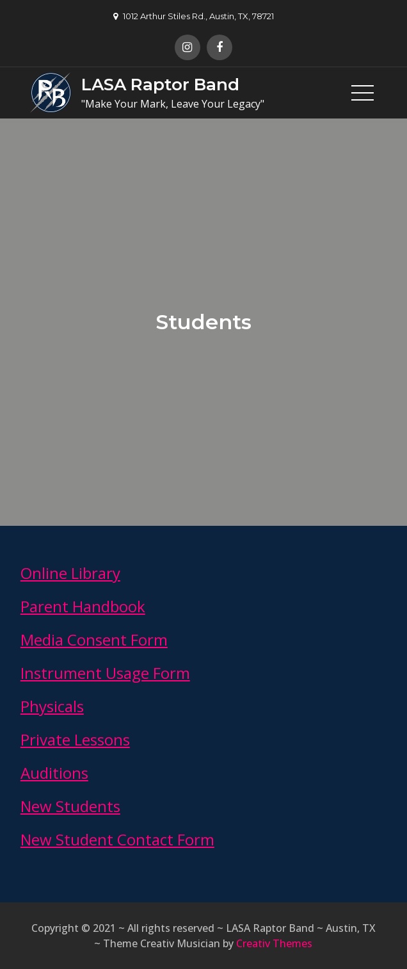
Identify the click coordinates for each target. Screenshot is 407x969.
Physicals (52, 706)
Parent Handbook (82, 606)
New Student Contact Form (117, 839)
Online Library (70, 572)
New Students (70, 806)
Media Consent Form (94, 639)
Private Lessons (75, 739)
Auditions (54, 772)
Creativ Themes (274, 943)
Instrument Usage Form (105, 672)
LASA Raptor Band (160, 84)
